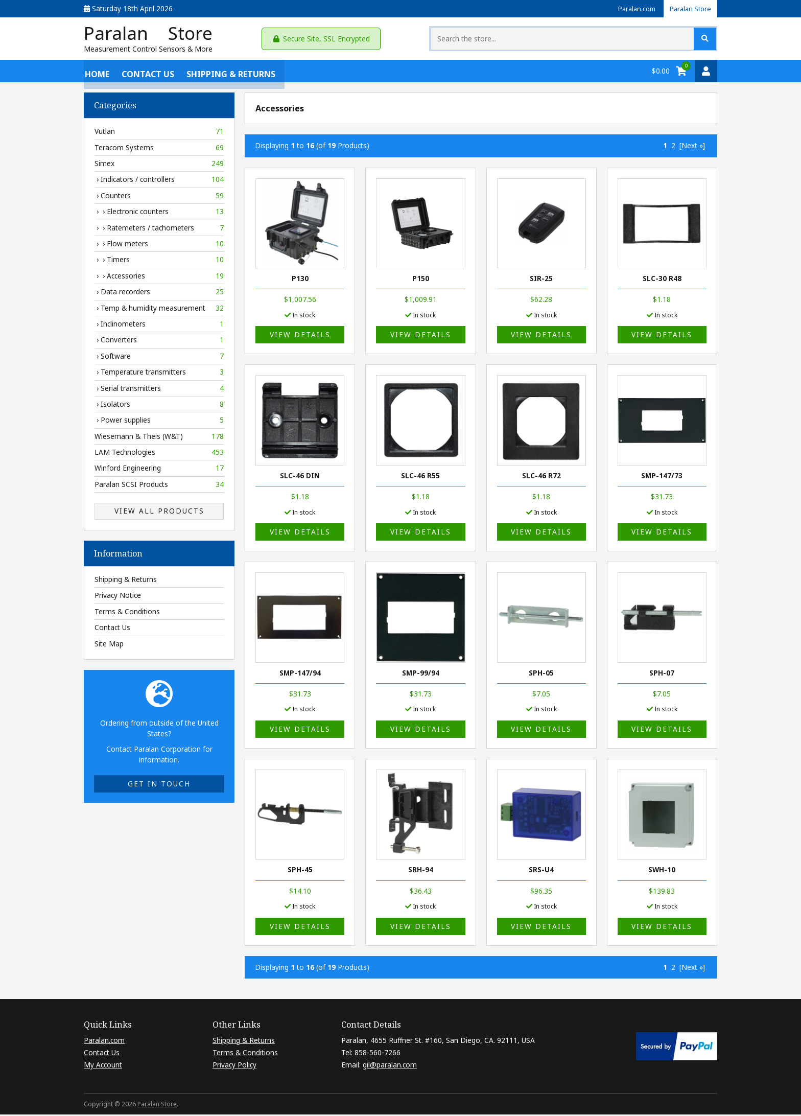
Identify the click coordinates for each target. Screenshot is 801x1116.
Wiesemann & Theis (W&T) (159, 438)
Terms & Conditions (127, 613)
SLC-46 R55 (420, 477)
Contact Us (147, 72)
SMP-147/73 (661, 477)
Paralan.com (631, 8)
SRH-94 (420, 871)
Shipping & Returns (229, 72)
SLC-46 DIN (300, 477)
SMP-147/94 (300, 674)
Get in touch (159, 785)
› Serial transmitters (159, 390)
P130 (300, 280)
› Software (159, 358)
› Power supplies (159, 422)
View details (300, 336)
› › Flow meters (159, 246)
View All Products (159, 513)
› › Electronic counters (159, 213)
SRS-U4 (541, 871)
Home (96, 72)
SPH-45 (300, 871)
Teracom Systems (159, 149)
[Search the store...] (622, 39)
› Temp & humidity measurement (159, 310)
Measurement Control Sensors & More (148, 51)
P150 (420, 280)
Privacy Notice (118, 597)
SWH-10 (661, 871)
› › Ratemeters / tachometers (159, 229)
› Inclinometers (159, 326)
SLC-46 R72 (541, 477)
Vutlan (159, 133)
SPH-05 (541, 674)
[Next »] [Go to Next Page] (692, 147)
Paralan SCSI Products (159, 486)
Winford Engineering (159, 470)
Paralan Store (688, 8)
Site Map (109, 645)
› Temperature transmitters (159, 374)
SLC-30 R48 (662, 280)
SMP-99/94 (420, 674)
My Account (103, 1067)
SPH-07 (661, 674)
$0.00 (661, 72)
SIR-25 (541, 280)
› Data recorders (159, 294)
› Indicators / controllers (159, 181)
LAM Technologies (159, 454)
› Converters (159, 342)
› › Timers (159, 262)
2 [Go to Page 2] (673, 147)
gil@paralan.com (390, 1067)
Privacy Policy (234, 1067)
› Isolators (159, 406)
